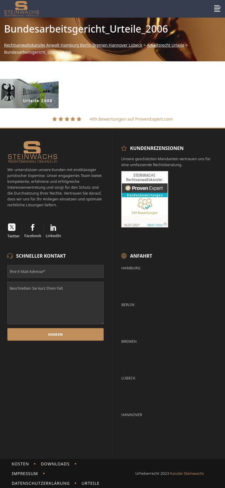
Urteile (90, 483)
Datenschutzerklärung (41, 483)
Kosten (20, 464)
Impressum (25, 473)
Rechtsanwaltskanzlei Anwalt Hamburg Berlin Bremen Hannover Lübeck (73, 45)
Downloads (55, 464)
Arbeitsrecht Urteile (165, 45)
